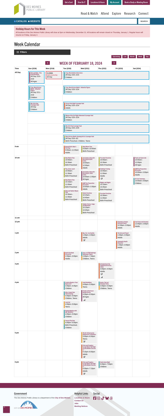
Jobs (76, 403)
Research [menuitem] (129, 13)
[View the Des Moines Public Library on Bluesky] (107, 398)
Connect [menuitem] (143, 13)
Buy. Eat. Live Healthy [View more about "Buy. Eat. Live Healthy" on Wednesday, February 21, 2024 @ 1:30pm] (88, 233)
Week (140, 56)
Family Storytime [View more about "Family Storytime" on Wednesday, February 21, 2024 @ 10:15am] (87, 193)
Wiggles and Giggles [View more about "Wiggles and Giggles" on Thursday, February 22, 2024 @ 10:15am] (105, 182)
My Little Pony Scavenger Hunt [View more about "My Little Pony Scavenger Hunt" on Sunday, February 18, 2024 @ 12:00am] (35, 103)
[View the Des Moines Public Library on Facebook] (94, 398)
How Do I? (79, 2)
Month (132, 56)
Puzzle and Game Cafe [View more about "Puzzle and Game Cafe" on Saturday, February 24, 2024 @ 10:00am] (140, 157)
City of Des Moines (62, 398)
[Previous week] (47, 63)
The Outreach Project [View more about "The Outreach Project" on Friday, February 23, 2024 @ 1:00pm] (123, 233)
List (125, 56)
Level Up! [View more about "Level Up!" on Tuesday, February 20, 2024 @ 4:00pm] (67, 302)
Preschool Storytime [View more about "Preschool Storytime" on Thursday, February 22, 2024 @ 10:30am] (105, 193)
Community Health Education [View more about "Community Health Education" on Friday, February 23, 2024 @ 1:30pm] (122, 242)
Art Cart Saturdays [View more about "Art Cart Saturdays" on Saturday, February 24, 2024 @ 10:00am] (140, 178)
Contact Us (78, 400)
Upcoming (116, 56)
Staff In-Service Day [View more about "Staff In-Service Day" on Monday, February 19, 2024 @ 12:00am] (52, 74)
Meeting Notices (81, 406)
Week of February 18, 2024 (80, 62)
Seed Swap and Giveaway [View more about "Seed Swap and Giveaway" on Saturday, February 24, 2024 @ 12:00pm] (141, 221)
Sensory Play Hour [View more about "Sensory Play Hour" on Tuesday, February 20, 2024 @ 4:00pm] (70, 320)
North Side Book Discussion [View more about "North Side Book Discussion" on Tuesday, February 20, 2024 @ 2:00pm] (69, 253)
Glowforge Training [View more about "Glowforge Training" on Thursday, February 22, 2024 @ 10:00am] (105, 168)
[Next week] (114, 63)
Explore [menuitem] (116, 13)
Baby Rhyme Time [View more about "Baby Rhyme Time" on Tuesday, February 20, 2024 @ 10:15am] (70, 179)
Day (147, 56)
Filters (23, 52)
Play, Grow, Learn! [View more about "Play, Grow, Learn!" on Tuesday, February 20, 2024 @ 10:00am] (70, 168)
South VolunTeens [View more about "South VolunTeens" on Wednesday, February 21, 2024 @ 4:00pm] (87, 282)
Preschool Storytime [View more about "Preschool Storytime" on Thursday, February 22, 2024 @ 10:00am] (105, 157)
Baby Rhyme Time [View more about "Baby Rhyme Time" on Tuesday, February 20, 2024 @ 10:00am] (70, 157)
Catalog (21, 21)
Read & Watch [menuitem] (89, 13)
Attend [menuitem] (105, 13)
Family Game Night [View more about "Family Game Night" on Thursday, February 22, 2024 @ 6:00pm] (105, 362)
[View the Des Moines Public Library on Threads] (111, 398)
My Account (113, 2)
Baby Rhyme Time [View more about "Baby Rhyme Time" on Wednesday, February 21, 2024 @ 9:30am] (87, 146)
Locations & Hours (96, 2)
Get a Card (66, 2)
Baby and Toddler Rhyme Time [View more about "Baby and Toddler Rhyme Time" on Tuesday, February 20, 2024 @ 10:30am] (71, 191)
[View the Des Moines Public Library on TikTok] (102, 398)
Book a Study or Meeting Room (136, 2)
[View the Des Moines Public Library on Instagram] (98, 398)
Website (35, 21)
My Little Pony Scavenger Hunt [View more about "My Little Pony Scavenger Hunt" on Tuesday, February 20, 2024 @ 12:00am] (74, 126)
